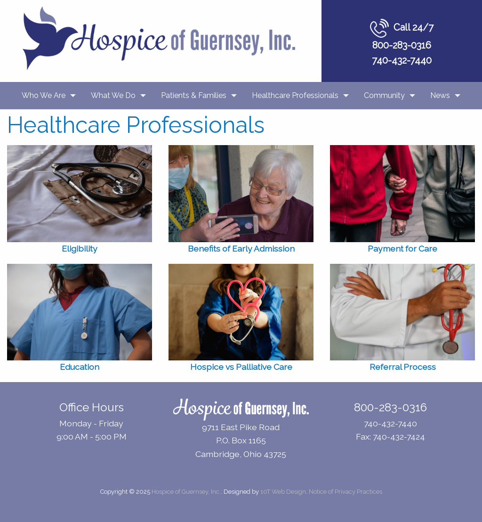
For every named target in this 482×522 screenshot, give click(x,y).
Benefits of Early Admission (241, 248)
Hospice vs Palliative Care (241, 367)
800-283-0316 (401, 45)
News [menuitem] (440, 95)
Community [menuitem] (384, 95)
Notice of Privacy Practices (345, 491)
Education (79, 367)
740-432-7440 (402, 60)
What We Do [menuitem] (113, 95)
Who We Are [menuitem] (43, 95)
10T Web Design (283, 491)
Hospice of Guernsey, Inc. (186, 491)
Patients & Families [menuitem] (193, 95)
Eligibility (79, 248)
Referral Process (403, 367)
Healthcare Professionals (136, 125)
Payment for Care (402, 248)
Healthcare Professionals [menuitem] (295, 95)
